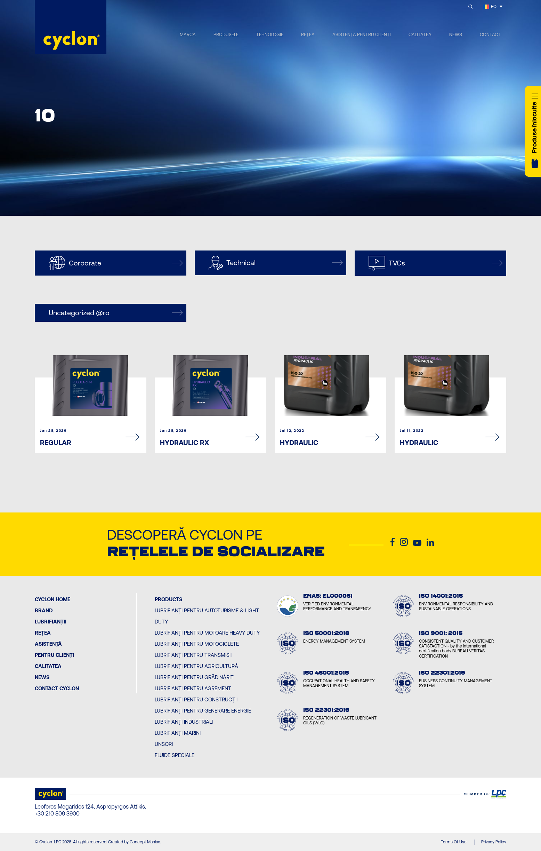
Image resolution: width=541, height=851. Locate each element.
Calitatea (48, 666)
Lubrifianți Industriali (184, 722)
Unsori (164, 744)
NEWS (455, 34)
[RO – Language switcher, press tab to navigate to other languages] (492, 6)
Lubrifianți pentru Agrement (193, 688)
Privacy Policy (493, 842)
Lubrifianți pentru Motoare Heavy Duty (207, 633)
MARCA (188, 34)
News (42, 677)
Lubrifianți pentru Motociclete (197, 644)
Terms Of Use (454, 842)
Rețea (43, 633)
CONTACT (490, 34)
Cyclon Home (52, 599)
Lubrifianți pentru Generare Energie (203, 711)
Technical (276, 263)
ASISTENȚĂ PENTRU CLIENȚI (361, 34)
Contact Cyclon (57, 688)
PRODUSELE (226, 34)
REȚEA (308, 34)
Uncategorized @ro (116, 313)
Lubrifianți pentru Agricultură (196, 666)
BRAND (44, 610)
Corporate (116, 263)
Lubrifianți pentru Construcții (196, 699)
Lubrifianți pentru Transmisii (193, 655)
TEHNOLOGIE (269, 34)
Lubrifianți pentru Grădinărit (194, 677)
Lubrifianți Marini (178, 733)
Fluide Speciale (174, 755)
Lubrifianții (50, 622)
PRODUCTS (168, 599)
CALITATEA (420, 34)
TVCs (436, 263)
